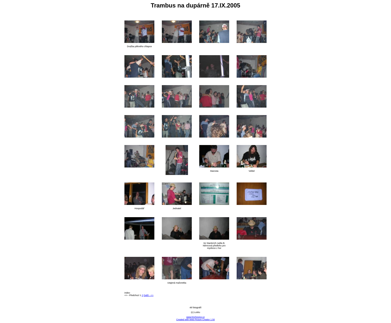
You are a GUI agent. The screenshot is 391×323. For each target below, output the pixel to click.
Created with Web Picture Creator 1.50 (195, 319)
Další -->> (149, 295)
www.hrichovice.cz (195, 317)
